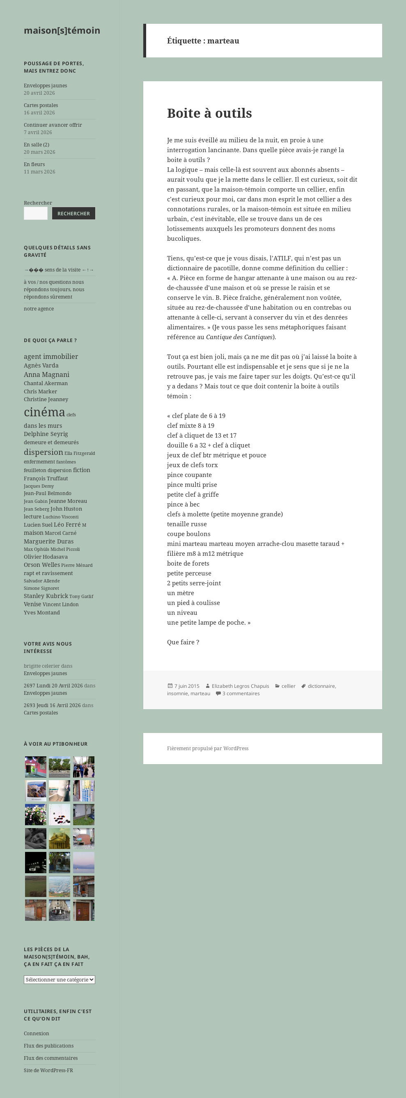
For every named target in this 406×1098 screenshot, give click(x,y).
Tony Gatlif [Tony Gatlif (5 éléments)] (81, 596)
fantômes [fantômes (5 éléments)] (66, 462)
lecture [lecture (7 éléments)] (32, 516)
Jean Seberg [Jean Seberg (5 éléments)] (36, 509)
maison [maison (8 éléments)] (34, 532)
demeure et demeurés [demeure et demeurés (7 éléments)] (51, 442)
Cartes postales (41, 105)
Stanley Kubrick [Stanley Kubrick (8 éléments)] (46, 596)
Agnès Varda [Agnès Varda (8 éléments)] (41, 365)
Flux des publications (48, 1045)
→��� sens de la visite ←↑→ (59, 269)
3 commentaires (241, 693)
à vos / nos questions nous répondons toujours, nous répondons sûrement (54, 289)
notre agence (39, 308)
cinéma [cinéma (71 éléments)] (44, 412)
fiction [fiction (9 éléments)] (81, 470)
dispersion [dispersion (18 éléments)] (43, 451)
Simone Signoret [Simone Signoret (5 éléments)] (41, 588)
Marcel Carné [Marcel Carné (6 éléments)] (60, 533)
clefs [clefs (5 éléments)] (71, 415)
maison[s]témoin (62, 30)
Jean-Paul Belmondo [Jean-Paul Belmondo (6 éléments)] (47, 493)
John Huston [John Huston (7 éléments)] (66, 508)
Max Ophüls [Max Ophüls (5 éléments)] (36, 549)
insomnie (177, 693)
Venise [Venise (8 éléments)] (32, 604)
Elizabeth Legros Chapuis (240, 686)
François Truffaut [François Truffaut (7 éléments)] (46, 478)
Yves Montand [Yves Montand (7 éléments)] (42, 612)
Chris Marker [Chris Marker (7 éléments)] (40, 391)
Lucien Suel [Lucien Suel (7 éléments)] (38, 524)
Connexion (36, 1033)
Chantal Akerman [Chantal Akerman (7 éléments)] (46, 383)
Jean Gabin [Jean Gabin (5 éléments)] (36, 501)
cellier (289, 686)
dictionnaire (321, 686)
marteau (200, 693)
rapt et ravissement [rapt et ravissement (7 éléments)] (48, 573)
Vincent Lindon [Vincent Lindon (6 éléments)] (61, 604)
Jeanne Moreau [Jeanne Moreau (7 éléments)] (68, 500)
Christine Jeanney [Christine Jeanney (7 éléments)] (46, 399)
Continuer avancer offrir (53, 124)
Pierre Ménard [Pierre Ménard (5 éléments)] (77, 565)
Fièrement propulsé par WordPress (207, 748)
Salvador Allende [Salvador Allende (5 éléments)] (42, 581)
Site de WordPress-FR (48, 1070)
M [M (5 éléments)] (84, 525)
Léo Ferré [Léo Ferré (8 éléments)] (67, 524)
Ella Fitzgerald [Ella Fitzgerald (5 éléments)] (79, 453)
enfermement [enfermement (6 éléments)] (39, 461)
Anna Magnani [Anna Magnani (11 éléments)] (46, 374)
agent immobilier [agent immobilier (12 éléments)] (51, 356)
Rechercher (38, 202)
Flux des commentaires (51, 1058)
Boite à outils (209, 112)
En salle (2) (36, 144)
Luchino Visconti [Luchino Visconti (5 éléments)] (61, 517)
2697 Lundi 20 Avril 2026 (53, 685)
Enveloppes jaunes (45, 85)
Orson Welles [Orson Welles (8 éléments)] (42, 564)
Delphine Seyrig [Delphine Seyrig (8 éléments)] (46, 434)
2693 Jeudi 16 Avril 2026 (52, 705)
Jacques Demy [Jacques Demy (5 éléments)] (39, 486)
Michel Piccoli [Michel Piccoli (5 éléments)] (65, 549)
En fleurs (34, 164)
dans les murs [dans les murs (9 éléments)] (43, 425)
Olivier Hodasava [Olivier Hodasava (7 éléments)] (46, 556)
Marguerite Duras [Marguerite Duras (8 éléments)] (48, 541)
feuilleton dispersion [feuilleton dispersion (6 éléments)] (48, 470)
